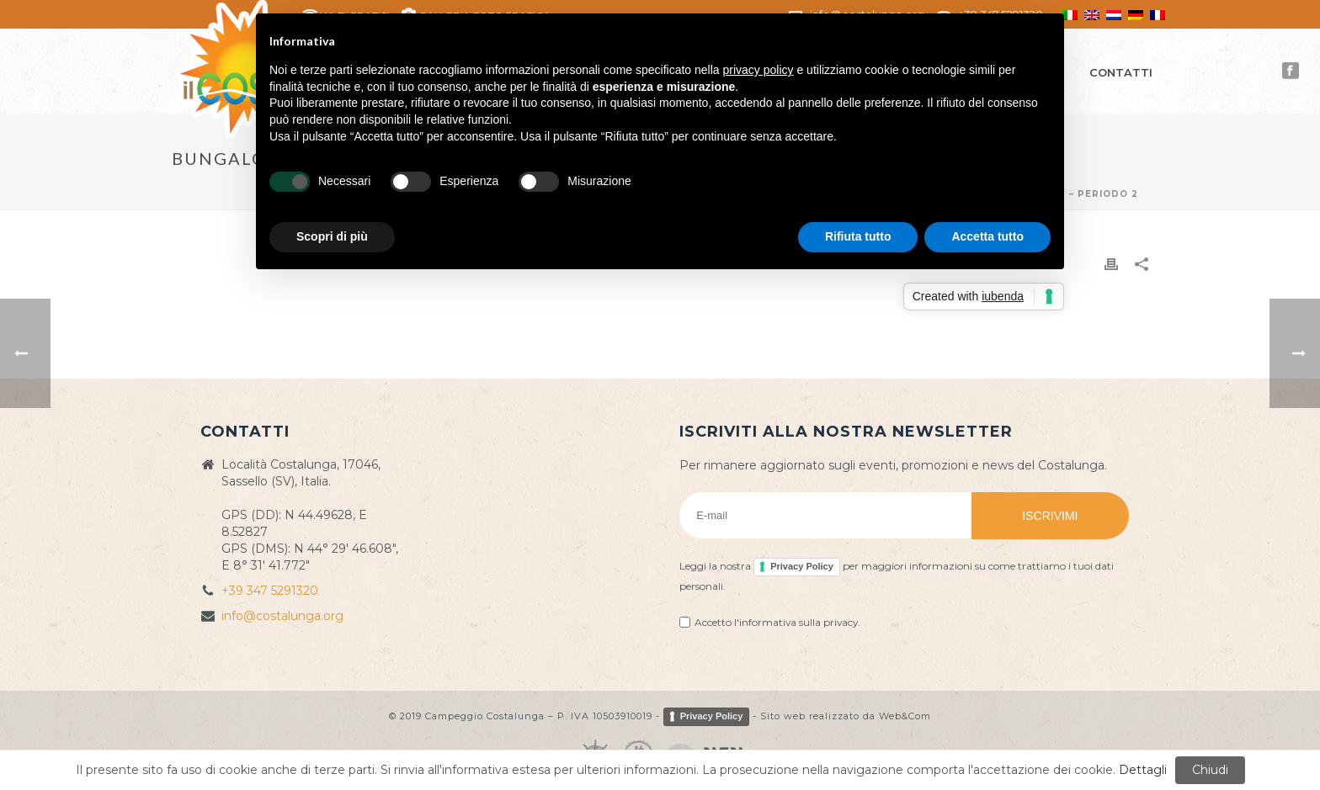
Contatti (1120, 72)
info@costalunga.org (282, 615)
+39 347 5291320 (269, 590)
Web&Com (905, 716)
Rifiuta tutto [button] (858, 236)
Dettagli (1143, 769)
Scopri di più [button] (332, 236)
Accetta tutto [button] (987, 236)
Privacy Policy (801, 566)
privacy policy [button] (758, 70)
